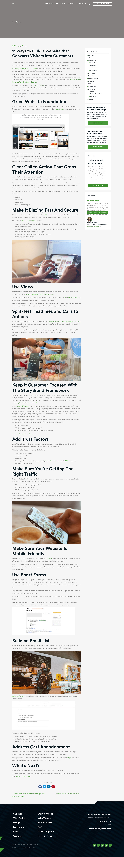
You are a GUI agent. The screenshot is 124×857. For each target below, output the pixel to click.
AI (89, 57)
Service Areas (45, 823)
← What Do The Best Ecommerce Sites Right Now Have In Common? (28, 795)
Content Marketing (96, 94)
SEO (89, 83)
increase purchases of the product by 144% (39, 294)
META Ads (91, 73)
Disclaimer (24, 845)
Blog (15, 831)
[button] (98, 123)
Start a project (102, 6)
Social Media (92, 86)
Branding (91, 81)
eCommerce (25, 46)
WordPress (59, 109)
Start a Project (45, 814)
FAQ (40, 827)
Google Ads (93, 96)
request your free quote (23, 776)
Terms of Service (34, 845)
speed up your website (28, 221)
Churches (91, 99)
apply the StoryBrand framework (26, 403)
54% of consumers (71, 297)
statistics (50, 558)
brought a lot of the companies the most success (64, 321)
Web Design (60, 6)
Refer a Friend (45, 836)
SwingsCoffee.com (18, 696)
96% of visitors (39, 85)
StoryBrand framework (22, 406)
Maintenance (94, 68)
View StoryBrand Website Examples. (24, 434)
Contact (17, 836)
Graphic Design (93, 78)
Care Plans (93, 65)
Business (91, 55)
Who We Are (44, 818)
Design (71, 6)
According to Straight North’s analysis (24, 69)
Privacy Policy (16, 845)
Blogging (92, 91)
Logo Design (92, 76)
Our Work (49, 6)
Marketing (81, 6)
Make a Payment (46, 831)
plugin (69, 758)
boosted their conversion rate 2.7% (56, 461)
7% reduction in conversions (54, 215)
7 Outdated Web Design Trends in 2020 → (67, 794)
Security (92, 62)
